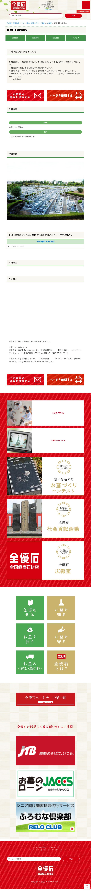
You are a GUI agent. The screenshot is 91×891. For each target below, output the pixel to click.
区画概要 (56, 38)
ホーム (35, 847)
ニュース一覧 (54, 847)
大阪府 (49, 23)
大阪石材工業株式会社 (46, 241)
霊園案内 (35, 38)
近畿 (43, 23)
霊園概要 (15, 38)
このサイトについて (48, 850)
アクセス (76, 38)
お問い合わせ (49, 9)
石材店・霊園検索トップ (15, 23)
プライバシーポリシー (34, 850)
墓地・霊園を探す (32, 23)
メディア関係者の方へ (83, 11)
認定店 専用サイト (43, 847)
